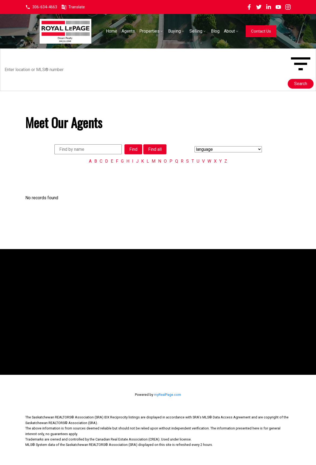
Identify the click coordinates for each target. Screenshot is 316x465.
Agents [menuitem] (143, 31)
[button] (41, 7)
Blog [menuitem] (229, 31)
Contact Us (275, 31)
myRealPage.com (167, 395)
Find (133, 149)
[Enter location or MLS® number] (145, 70)
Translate (76, 7)
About (243, 31)
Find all (155, 149)
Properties (164, 31)
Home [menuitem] (126, 31)
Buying (189, 31)
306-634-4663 (44, 7)
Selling (210, 31)
